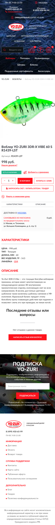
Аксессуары (44, 71)
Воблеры (10, 58)
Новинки (19, 41)
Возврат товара (15, 455)
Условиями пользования (34, 405)
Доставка (12, 446)
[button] (13, 11)
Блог (10, 490)
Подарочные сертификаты (19, 71)
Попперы (25, 58)
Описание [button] (40, 204)
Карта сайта (13, 470)
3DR (16, 262)
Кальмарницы (42, 58)
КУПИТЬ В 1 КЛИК (44, 181)
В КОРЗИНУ (25, 181)
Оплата (11, 450)
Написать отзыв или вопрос (27, 337)
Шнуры (21, 65)
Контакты (35, 41)
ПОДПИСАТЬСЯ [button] (27, 396)
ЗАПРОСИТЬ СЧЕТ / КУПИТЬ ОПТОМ (27, 188)
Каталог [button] (11, 36)
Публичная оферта (16, 474)
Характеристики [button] (14, 204)
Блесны (34, 65)
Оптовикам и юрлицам (35, 36)
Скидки (11, 494)
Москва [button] (21, 213)
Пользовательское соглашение (22, 479)
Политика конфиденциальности (23, 499)
